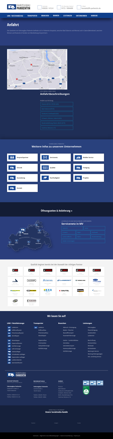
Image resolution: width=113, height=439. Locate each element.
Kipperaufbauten (17, 343)
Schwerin (65, 232)
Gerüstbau (66, 343)
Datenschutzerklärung (66, 436)
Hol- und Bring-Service (94, 356)
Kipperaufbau (42, 340)
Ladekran (41, 327)
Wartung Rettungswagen (95, 354)
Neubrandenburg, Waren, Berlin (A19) (53, 123)
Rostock (60, 386)
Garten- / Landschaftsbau (70, 340)
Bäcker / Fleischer (68, 330)
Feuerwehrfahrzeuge (69, 335)
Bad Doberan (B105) (48, 109)
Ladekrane (15, 327)
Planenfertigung (92, 330)
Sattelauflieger (16, 351)
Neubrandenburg (96, 237)
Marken (56, 16)
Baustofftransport (68, 333)
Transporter (38, 323)
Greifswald (95, 232)
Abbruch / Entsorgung (69, 327)
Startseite (35, 436)
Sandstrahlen (92, 333)
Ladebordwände (17, 360)
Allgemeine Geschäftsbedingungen (49, 436)
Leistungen (87, 323)
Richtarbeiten (92, 348)
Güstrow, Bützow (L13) (49, 128)
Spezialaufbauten (17, 363)
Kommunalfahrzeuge (69, 348)
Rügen (79, 232)
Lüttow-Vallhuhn (67, 237)
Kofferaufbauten (17, 330)
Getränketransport (68, 346)
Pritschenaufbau (43, 333)
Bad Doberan (62, 389)
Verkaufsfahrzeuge (44, 346)
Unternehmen (81, 16)
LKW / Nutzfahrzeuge (15, 323)
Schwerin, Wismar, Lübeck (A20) (52, 118)
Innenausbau (42, 343)
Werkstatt (90, 346)
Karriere (94, 16)
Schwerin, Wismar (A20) (64, 393)
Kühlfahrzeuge (16, 346)
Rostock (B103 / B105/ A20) (50, 104)
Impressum (77, 436)
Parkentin (65, 228)
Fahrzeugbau (92, 327)
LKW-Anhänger (16, 349)
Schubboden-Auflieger (18, 354)
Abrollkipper (15, 336)
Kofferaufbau (42, 330)
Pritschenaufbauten (18, 333)
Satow (86, 228)
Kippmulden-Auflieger (18, 357)
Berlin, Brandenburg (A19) (65, 395)
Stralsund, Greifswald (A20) (50, 114)
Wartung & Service (93, 351)
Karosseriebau (92, 343)
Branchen (62, 323)
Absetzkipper (16, 340)
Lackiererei (91, 335)
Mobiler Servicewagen (69, 241)
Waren (79, 237)
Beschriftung (91, 340)
